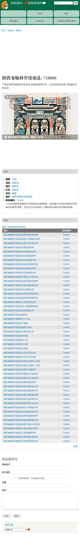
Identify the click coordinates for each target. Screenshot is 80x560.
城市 (66, 13)
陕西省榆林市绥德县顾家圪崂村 (18, 327)
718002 (66, 239)
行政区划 (40, 21)
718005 (66, 252)
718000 (20, 200)
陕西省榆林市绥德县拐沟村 (16, 336)
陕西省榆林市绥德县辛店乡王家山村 (20, 353)
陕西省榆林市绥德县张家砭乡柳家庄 (20, 369)
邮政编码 (13, 21)
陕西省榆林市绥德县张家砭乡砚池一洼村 (22, 365)
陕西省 (15, 183)
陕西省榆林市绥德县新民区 (16, 315)
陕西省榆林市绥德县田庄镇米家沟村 (20, 273)
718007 (66, 264)
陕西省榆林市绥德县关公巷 (16, 344)
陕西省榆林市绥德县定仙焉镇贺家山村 (21, 412)
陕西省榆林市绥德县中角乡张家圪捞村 (21, 428)
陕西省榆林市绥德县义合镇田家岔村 (20, 302)
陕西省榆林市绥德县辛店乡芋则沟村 (20, 357)
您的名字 (6, 464)
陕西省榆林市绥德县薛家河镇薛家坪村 (21, 399)
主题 (4, 482)
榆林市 (15, 186)
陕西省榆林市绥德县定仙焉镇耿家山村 (21, 285)
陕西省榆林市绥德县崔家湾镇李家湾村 (21, 298)
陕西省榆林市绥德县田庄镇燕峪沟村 (20, 252)
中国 (14, 179)
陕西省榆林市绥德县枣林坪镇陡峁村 (20, 382)
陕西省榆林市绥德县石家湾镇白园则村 (21, 437)
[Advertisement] (40, 52)
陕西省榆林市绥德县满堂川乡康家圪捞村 (22, 239)
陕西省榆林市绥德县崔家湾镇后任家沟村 (22, 424)
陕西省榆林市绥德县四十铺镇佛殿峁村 (21, 306)
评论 (5, 490)
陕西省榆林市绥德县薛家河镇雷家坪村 (21, 391)
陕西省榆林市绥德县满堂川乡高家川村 (21, 407)
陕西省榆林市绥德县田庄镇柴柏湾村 (20, 268)
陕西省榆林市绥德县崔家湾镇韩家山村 (21, 420)
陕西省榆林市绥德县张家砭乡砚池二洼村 (22, 361)
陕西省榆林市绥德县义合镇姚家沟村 (20, 433)
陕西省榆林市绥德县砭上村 (16, 340)
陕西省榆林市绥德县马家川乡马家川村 (21, 243)
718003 (66, 247)
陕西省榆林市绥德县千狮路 (16, 323)
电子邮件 (6, 472)
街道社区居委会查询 (66, 21)
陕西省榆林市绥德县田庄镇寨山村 (19, 289)
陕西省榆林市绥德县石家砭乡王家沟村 (21, 277)
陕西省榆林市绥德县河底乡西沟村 (19, 247)
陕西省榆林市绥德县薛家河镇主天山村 (21, 403)
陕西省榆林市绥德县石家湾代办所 (19, 331)
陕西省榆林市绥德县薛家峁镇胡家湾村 (21, 264)
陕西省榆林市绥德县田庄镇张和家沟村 (21, 294)
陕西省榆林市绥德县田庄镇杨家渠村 (20, 256)
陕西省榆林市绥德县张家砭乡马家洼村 (21, 374)
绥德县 (15, 190)
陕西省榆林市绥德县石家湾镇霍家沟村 (21, 441)
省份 (40, 13)
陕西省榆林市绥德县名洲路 (16, 348)
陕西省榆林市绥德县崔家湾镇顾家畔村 (21, 416)
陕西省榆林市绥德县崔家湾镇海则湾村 (21, 281)
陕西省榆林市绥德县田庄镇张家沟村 (20, 260)
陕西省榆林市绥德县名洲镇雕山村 (19, 310)
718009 (66, 285)
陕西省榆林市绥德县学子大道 (17, 319)
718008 (66, 235)
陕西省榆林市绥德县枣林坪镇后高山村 (21, 386)
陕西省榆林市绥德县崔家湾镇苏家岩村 (21, 235)
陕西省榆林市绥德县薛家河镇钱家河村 (21, 395)
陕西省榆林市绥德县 (22, 196)
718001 (66, 306)
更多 (75, 446)
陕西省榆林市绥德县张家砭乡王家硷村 (21, 378)
